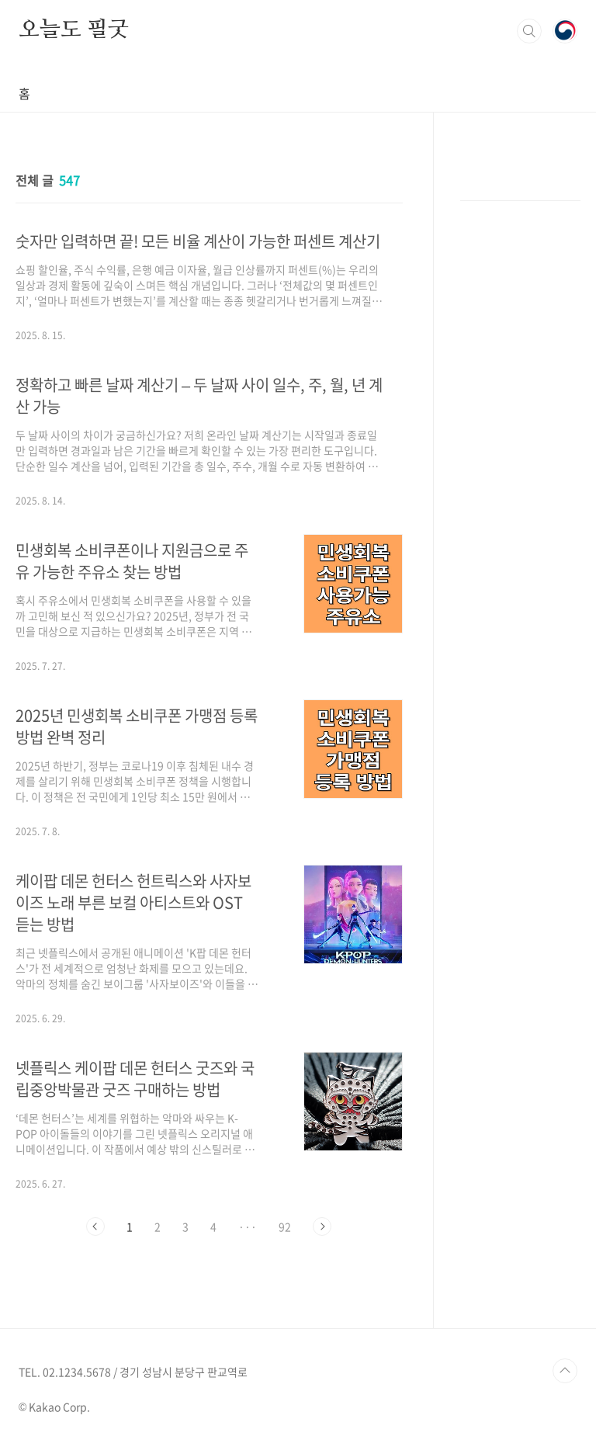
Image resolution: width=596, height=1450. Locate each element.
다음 (322, 1226)
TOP (565, 1370)
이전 (95, 1226)
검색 (529, 31)
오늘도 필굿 (74, 30)
